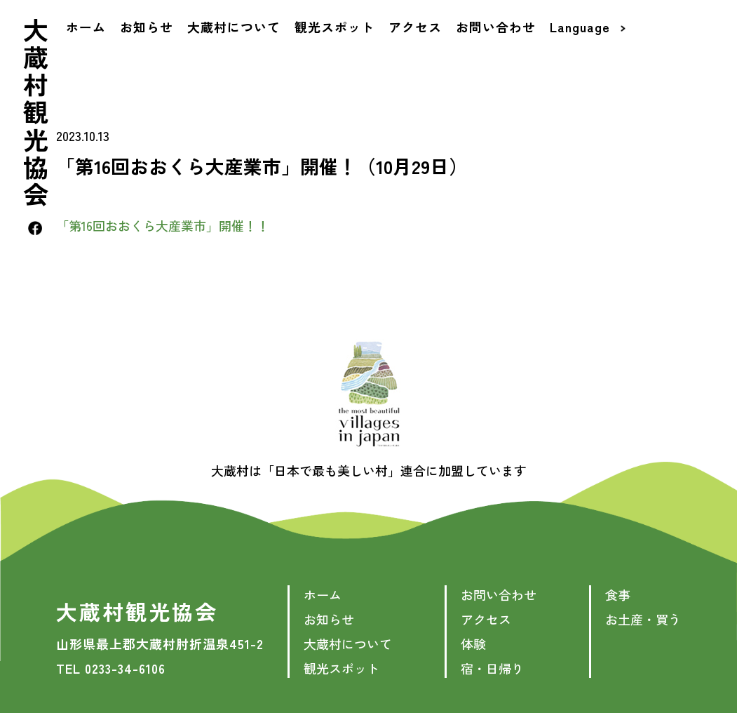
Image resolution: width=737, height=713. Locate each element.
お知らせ (150, 51)
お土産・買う (643, 619)
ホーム (90, 51)
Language (592, 51)
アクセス (419, 51)
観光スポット (339, 51)
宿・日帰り (492, 668)
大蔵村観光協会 (40, 138)
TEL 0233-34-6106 (110, 668)
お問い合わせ (500, 51)
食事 (617, 594)
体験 (473, 643)
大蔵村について (238, 51)
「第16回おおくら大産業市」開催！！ (162, 225)
